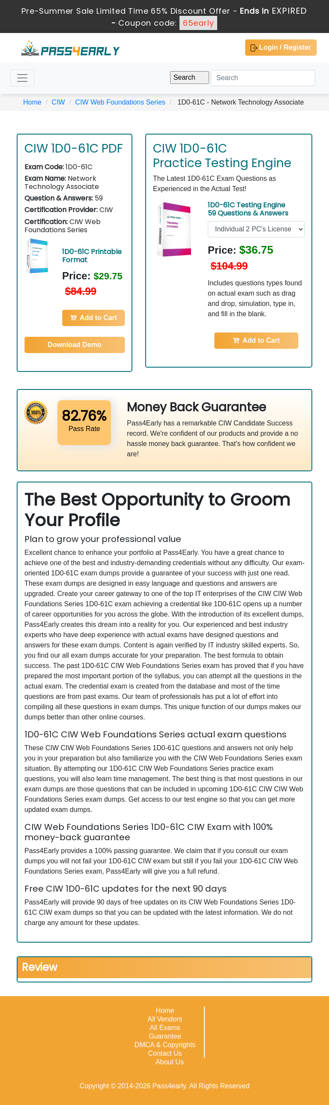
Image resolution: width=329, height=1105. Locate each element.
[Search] (263, 78)
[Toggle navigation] (22, 78)
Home (32, 102)
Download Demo (74, 344)
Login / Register (281, 47)
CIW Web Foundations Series (120, 102)
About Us (170, 1062)
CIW (58, 102)
